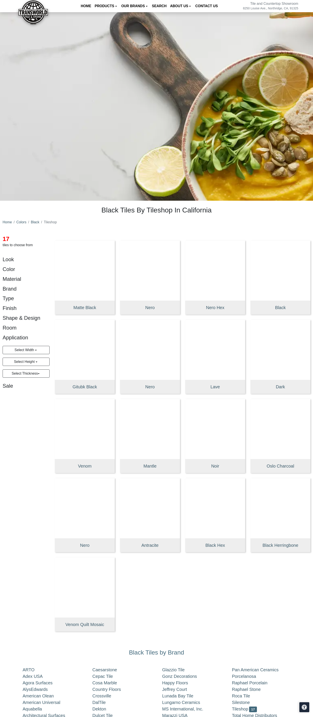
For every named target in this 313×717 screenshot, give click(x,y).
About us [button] (179, 6)
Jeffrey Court (179, 689)
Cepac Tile (107, 676)
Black (35, 222)
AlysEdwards (40, 689)
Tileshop (244, 709)
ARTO (33, 669)
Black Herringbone (280, 545)
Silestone (244, 702)
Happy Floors (179, 682)
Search (159, 6)
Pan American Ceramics (259, 669)
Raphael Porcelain (254, 682)
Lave (215, 386)
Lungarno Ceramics (185, 702)
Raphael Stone (251, 689)
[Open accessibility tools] (304, 707)
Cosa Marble (108, 682)
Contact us (206, 6)
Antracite (150, 545)
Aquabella (37, 709)
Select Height (25, 362)
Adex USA (37, 676)
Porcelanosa (248, 676)
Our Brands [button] (133, 6)
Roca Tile (245, 695)
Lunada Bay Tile (182, 695)
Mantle (149, 466)
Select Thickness (25, 373)
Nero (150, 307)
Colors (21, 222)
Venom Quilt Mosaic (84, 624)
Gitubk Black (85, 386)
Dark (280, 386)
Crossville (106, 695)
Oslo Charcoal (280, 466)
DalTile (104, 702)
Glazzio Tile (177, 669)
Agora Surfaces (42, 682)
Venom (85, 466)
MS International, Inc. (187, 709)
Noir (215, 466)
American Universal (46, 702)
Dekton (102, 709)
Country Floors (112, 689)
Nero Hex (215, 307)
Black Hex (215, 545)
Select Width (25, 350)
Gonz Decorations (183, 676)
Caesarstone (108, 669)
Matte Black (84, 307)
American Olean (43, 695)
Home (86, 6)
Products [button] (105, 6)
